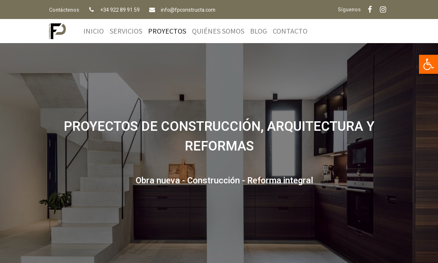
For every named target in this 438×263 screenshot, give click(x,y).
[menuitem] (93, 31)
